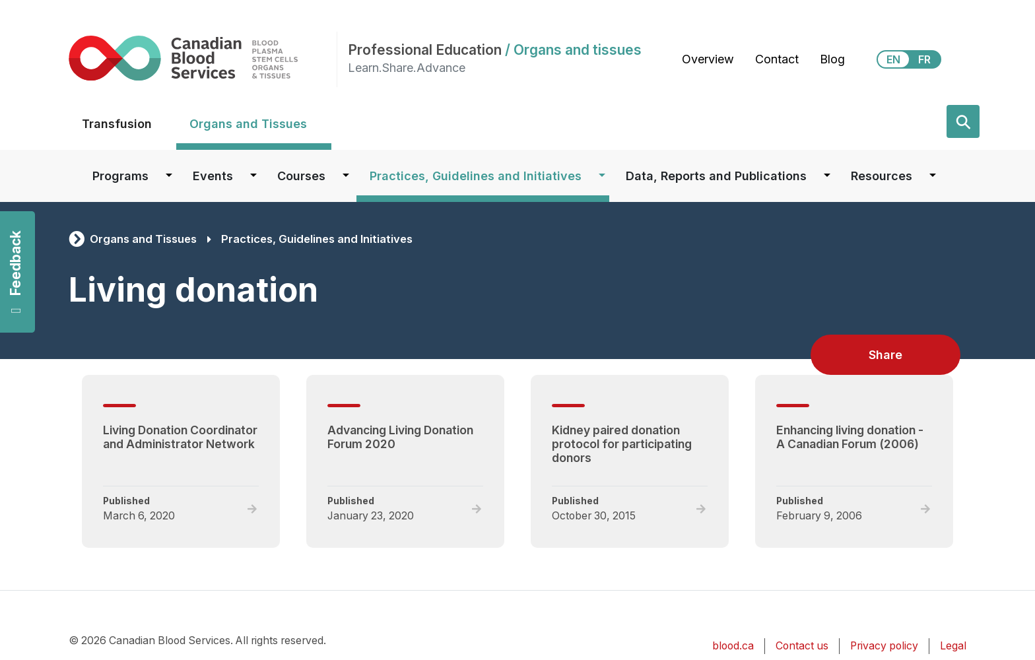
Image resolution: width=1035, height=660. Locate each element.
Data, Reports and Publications (716, 176)
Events (213, 176)
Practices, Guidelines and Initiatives (476, 176)
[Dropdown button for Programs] (169, 176)
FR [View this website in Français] (924, 59)
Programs (120, 176)
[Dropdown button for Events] (253, 176)
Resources (881, 176)
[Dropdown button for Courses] (346, 176)
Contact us (802, 646)
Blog (832, 59)
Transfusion (117, 124)
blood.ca (733, 646)
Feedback (15, 272)
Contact (777, 59)
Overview (708, 59)
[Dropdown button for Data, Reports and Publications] (827, 176)
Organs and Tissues (248, 124)
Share (885, 355)
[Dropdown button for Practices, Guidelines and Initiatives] (602, 176)
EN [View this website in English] (893, 59)
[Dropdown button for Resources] (932, 176)
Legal (953, 646)
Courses (301, 176)
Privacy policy (884, 646)
